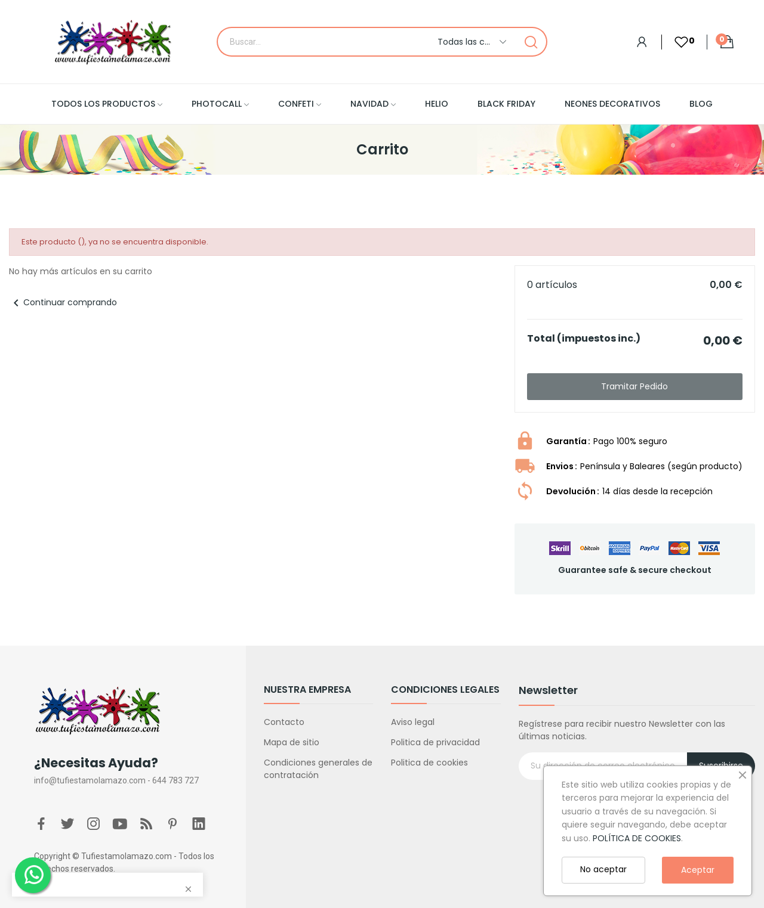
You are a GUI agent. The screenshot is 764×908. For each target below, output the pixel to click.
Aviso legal (413, 722)
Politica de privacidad (435, 742)
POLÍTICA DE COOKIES (637, 838)
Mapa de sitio (291, 742)
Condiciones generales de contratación (318, 769)
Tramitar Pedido (634, 386)
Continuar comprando (63, 302)
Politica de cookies (429, 762)
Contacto (284, 722)
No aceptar (603, 869)
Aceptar (697, 870)
